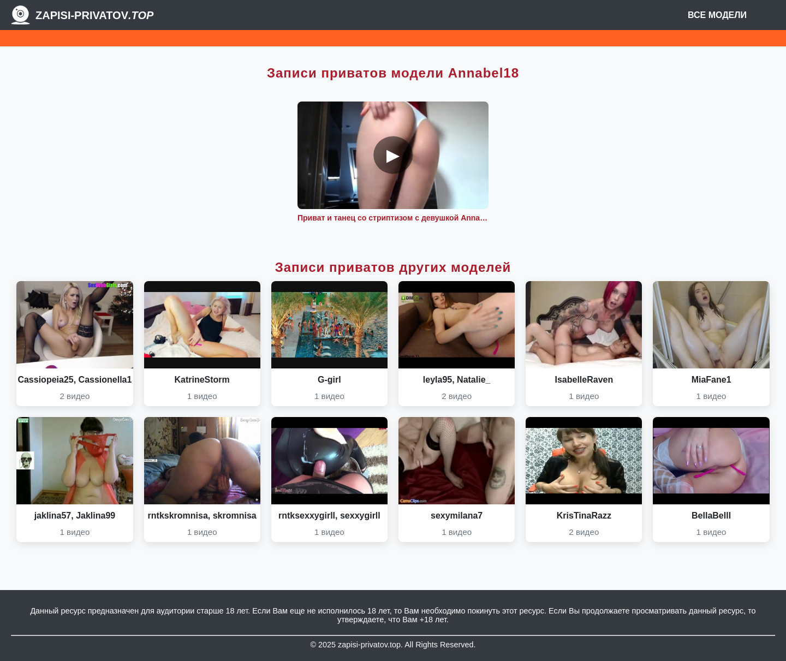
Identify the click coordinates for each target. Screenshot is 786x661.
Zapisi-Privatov (94, 15)
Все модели (717, 15)
